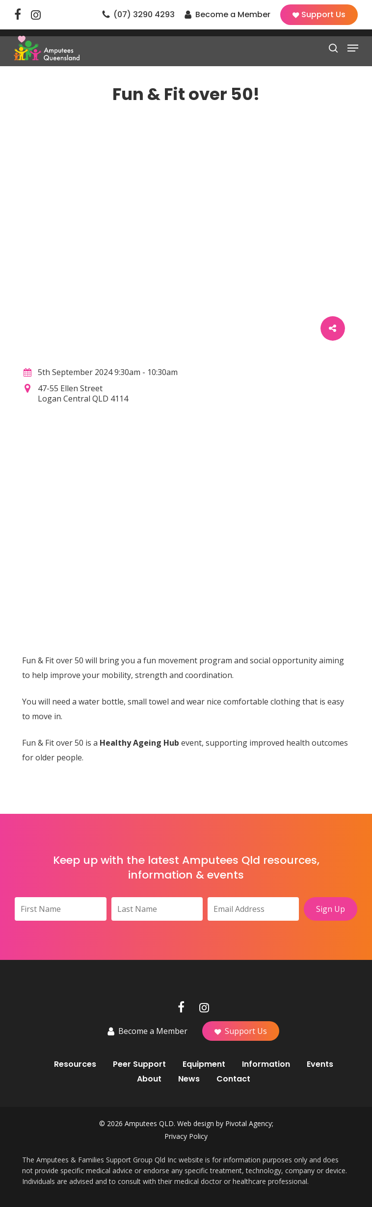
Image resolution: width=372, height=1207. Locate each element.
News (189, 1079)
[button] (352, 48)
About (149, 1079)
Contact (233, 1079)
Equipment (204, 1064)
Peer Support (139, 1064)
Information (266, 1064)
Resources (75, 1064)
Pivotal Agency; (249, 1123)
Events (320, 1064)
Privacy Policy (186, 1136)
